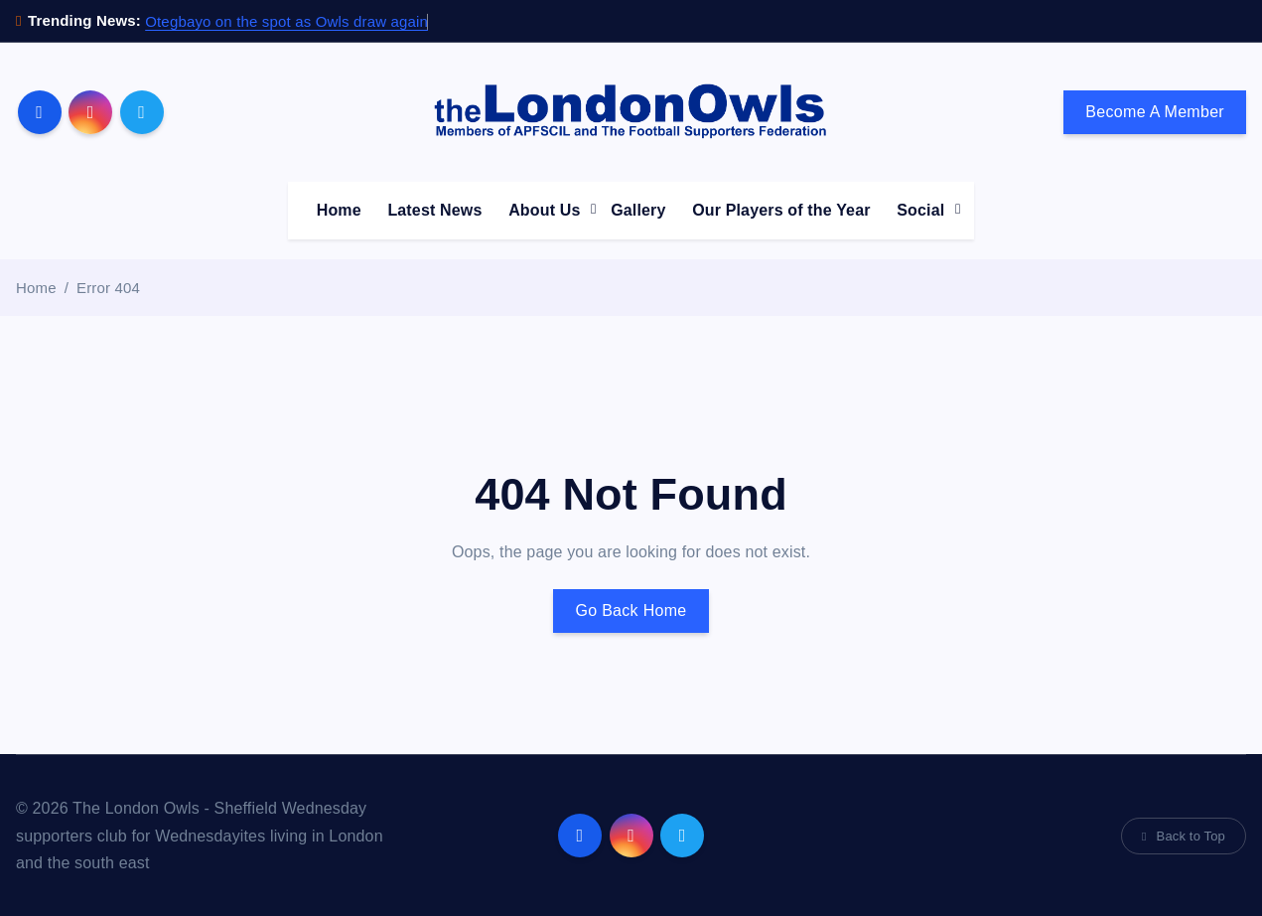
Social (920, 210)
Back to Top (1183, 836)
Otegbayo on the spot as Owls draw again (286, 21)
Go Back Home (630, 610)
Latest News (434, 210)
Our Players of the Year (781, 210)
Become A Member (1154, 111)
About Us (544, 210)
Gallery (638, 210)
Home (339, 210)
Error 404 (108, 287)
